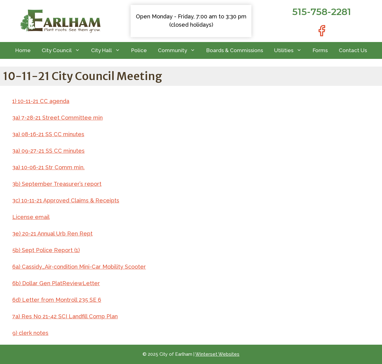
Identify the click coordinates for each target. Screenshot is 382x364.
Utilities (290, 50)
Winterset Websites (217, 354)
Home (23, 50)
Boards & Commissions (234, 50)
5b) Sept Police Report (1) (46, 250)
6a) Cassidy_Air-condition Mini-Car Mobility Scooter (79, 266)
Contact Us (353, 50)
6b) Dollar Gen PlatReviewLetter (56, 283)
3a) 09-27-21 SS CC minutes (48, 151)
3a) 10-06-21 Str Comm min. (48, 167)
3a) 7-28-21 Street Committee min (57, 117)
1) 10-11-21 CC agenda (40, 101)
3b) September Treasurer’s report (56, 184)
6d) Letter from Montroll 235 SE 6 (56, 300)
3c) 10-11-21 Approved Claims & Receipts (65, 200)
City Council (64, 50)
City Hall (108, 50)
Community (179, 50)
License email (31, 217)
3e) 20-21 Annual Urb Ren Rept (52, 233)
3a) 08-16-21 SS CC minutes (48, 134)
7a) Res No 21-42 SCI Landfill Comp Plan (65, 316)
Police (139, 50)
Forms (320, 50)
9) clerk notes (30, 333)
